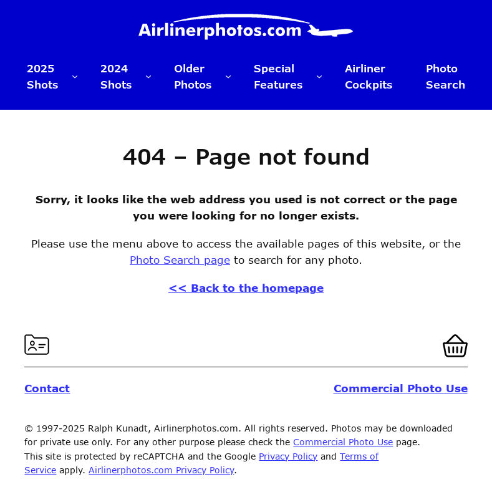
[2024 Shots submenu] (148, 76)
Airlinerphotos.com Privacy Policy (161, 470)
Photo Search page (180, 259)
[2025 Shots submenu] (75, 76)
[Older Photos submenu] (228, 76)
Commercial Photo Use (343, 442)
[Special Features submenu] (319, 76)
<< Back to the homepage (246, 287)
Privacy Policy (288, 456)
